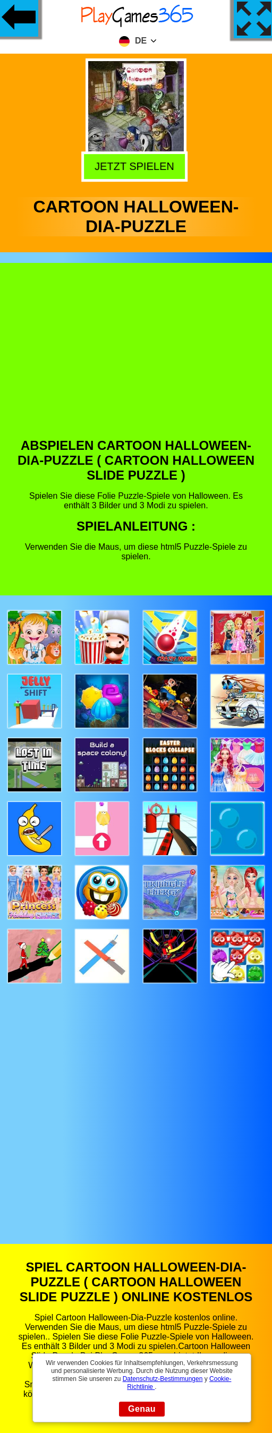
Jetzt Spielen (137, 166)
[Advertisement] (136, 358)
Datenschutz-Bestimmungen (163, 1379)
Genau (142, 1408)
